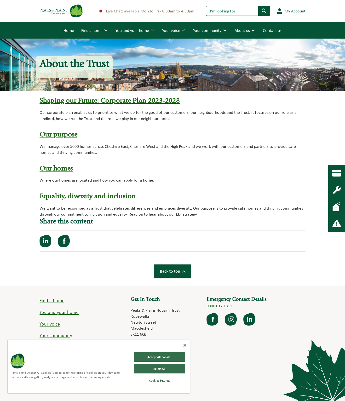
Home (68, 30)
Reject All (159, 368)
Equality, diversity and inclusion (88, 196)
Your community (56, 335)
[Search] (232, 10)
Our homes (56, 169)
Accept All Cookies (159, 357)
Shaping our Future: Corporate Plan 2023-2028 (110, 101)
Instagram (231, 319)
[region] (99, 366)
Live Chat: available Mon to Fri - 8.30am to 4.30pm (146, 11)
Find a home (52, 300)
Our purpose (58, 135)
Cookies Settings (159, 380)
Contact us (272, 30)
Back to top (172, 271)
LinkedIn (249, 319)
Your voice (50, 324)
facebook (213, 319)
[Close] (185, 345)
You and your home (59, 312)
